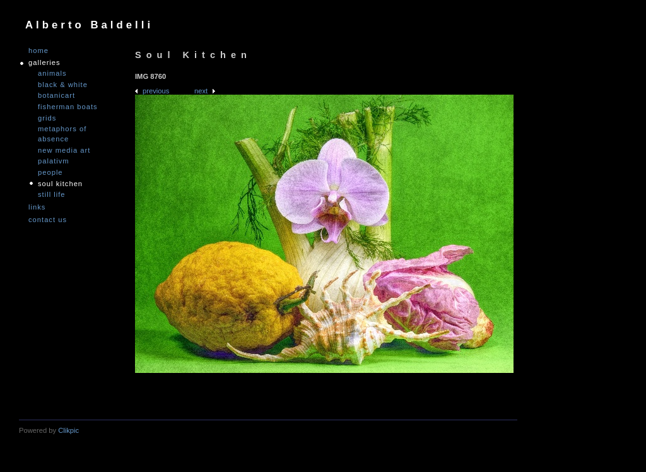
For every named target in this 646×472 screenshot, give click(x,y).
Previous (156, 91)
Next (201, 91)
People (50, 172)
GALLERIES (44, 62)
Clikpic (68, 430)
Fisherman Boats (68, 106)
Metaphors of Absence (62, 134)
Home (38, 50)
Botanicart (56, 95)
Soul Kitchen (60, 183)
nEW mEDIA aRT (64, 150)
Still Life (52, 194)
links (36, 207)
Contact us (47, 219)
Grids (47, 118)
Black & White (63, 84)
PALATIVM (53, 161)
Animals (52, 73)
